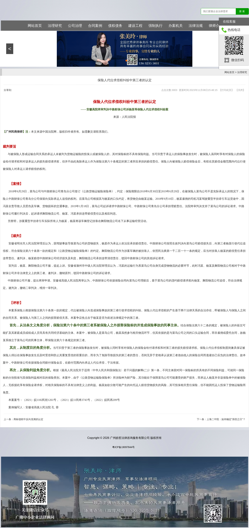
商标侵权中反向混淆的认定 (28, 419)
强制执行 (155, 26)
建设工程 (135, 26)
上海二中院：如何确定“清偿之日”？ (226, 419)
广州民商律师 (14, 131)
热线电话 (234, 30)
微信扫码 (237, 60)
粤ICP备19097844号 (123, 447)
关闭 (240, 90)
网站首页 (35, 26)
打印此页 (226, 90)
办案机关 (176, 26)
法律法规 (196, 26)
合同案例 (95, 26)
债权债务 (115, 26)
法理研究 (55, 26)
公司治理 (75, 26)
